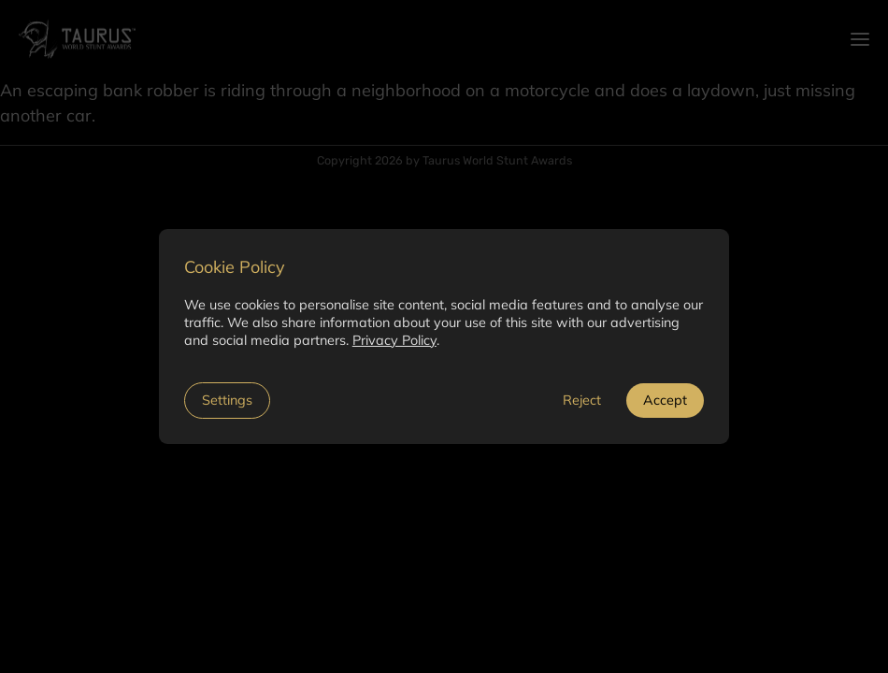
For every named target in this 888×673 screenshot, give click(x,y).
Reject (582, 400)
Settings (227, 400)
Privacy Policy (394, 340)
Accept (665, 400)
